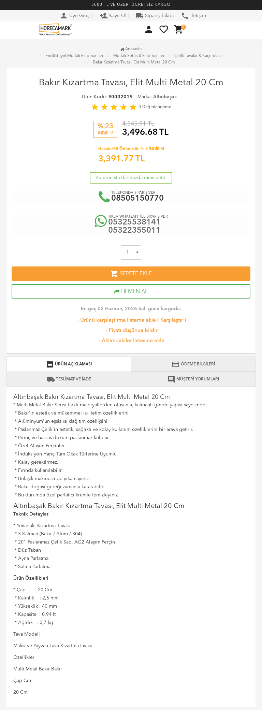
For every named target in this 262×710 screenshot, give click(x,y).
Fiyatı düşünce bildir (131, 330)
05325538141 (134, 223)
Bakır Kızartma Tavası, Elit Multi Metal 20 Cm (134, 62)
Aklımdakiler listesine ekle (131, 341)
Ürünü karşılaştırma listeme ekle (116, 320)
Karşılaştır (171, 320)
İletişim (193, 15)
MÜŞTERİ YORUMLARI (193, 379)
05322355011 (134, 231)
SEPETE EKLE (131, 274)
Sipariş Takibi (154, 15)
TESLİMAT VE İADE (69, 379)
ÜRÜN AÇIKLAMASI (69, 364)
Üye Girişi (75, 15)
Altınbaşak (165, 97)
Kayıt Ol (113, 15)
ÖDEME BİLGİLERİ (193, 364)
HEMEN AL (131, 292)
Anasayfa (131, 49)
